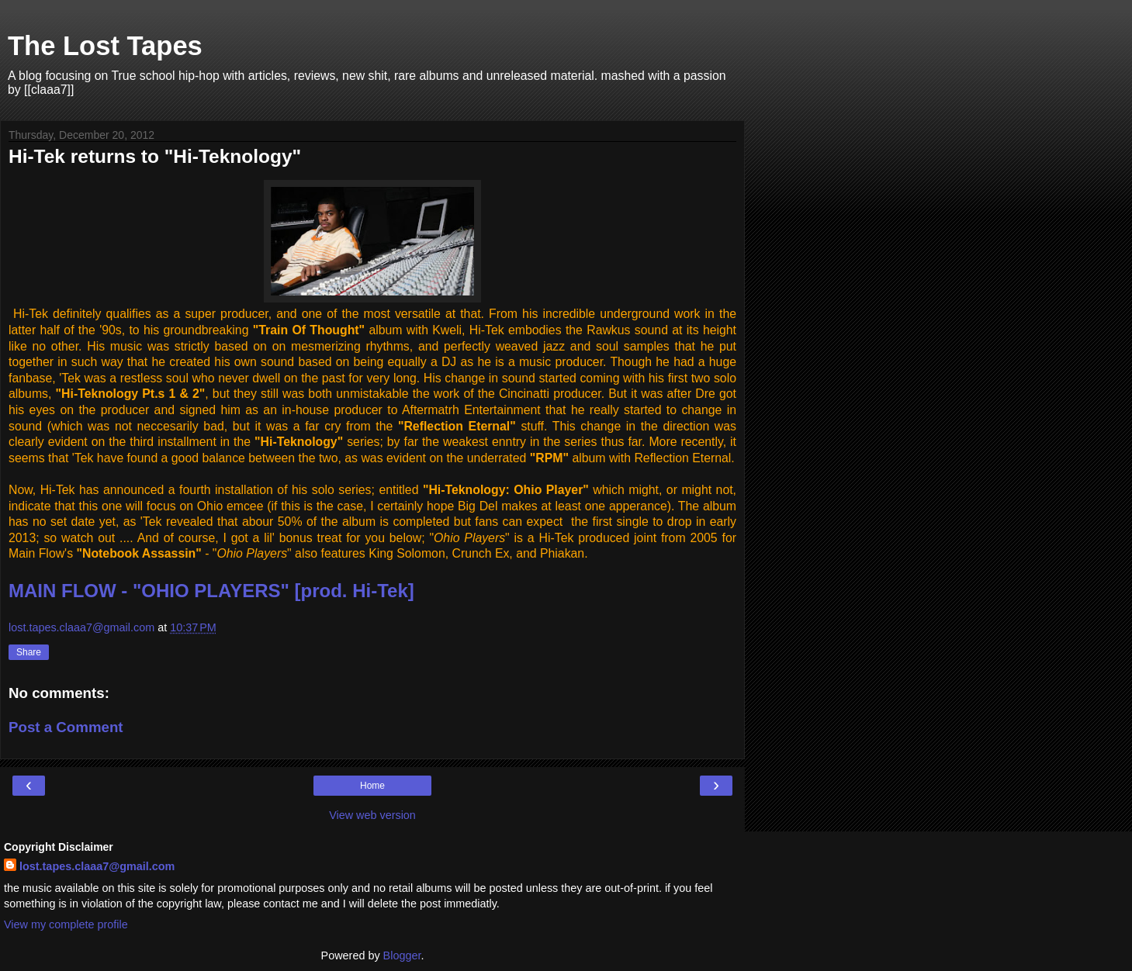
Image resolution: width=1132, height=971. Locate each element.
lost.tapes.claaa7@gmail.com (97, 866)
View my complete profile (66, 924)
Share (28, 652)
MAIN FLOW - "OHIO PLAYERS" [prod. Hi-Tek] (211, 590)
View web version (372, 815)
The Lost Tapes (105, 45)
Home (372, 785)
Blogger (402, 955)
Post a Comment (66, 727)
